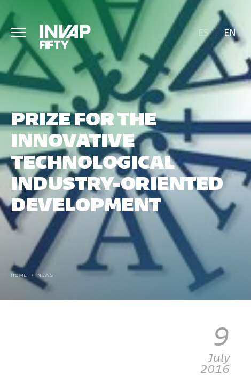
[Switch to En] (230, 31)
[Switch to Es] (203, 31)
